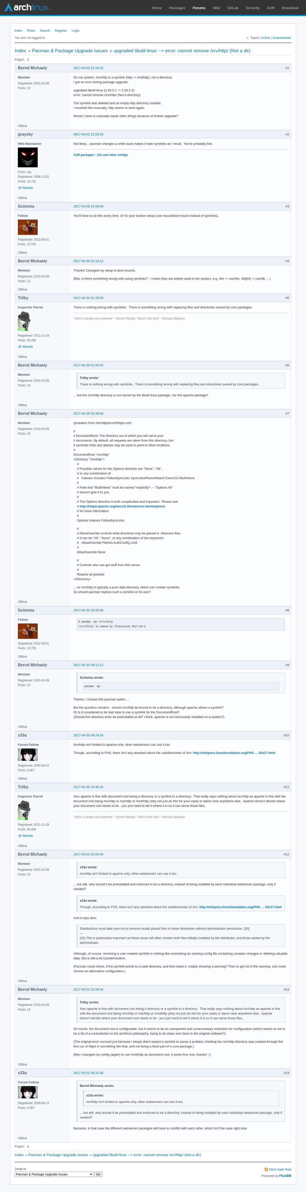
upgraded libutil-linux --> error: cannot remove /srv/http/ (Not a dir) (182, 50)
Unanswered (282, 38)
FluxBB (285, 1176)
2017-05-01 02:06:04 (88, 989)
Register (61, 30)
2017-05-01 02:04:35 (88, 854)
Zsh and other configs (112, 155)
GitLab (232, 8)
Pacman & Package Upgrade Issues (70, 50)
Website (27, 188)
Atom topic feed (280, 1169)
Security (253, 8)
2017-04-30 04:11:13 (88, 665)
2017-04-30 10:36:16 (88, 787)
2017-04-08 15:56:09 (88, 206)
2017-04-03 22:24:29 (88, 134)
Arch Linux (27, 7)
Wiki (216, 8)
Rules (31, 30)
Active (265, 38)
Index (18, 30)
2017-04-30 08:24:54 (88, 735)
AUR (271, 8)
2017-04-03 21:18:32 (88, 68)
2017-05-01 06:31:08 (88, 1073)
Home (157, 8)
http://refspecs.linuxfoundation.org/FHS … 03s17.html (234, 753)
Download (290, 8)
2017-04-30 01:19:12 (88, 261)
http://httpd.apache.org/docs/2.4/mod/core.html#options (122, 506)
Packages (177, 8)
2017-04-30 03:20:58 (88, 610)
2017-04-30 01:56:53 (88, 365)
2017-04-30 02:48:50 (88, 413)
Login (76, 30)
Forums (199, 8)
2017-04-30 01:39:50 (88, 298)
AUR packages (83, 155)
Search (45, 30)
